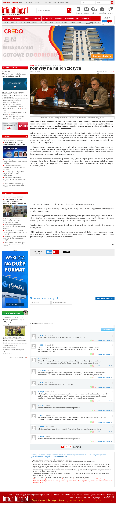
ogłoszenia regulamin (98, 495)
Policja (20, 22)
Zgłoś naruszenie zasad (103, 340)
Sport (27, 19)
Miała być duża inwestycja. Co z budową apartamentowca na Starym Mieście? (14, 244)
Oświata (12, 22)
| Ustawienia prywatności (110, 495)
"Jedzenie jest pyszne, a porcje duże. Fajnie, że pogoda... (13, 107)
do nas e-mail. (63, 457)
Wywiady (58, 19)
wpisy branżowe (77, 495)
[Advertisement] (42, 185)
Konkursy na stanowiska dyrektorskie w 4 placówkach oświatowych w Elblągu (12, 220)
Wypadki (85, 19)
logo (43, 495)
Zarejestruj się (63, 2)
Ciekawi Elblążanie (30, 22)
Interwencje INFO (72, 19)
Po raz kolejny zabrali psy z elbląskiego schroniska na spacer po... (13, 322)
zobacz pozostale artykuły (18, 357)
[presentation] (82, 326)
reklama (86, 495)
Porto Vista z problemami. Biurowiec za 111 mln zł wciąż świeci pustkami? (14, 226)
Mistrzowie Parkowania (58, 22)
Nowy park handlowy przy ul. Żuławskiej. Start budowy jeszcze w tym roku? (14, 167)
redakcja (49, 495)
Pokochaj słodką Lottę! (11, 345)
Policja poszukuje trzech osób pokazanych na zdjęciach (14, 143)
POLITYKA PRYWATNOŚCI (62, 495)
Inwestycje (17, 19)
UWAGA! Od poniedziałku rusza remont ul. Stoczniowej (14, 75)
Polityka (6, 19)
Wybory (36, 19)
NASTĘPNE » (77, 447)
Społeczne (47, 19)
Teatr (46, 22)
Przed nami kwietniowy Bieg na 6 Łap (13, 350)
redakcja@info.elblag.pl (17, 495)
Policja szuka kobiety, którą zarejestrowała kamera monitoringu (12, 102)
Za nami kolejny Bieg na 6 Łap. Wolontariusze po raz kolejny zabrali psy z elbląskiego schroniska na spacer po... (14, 339)
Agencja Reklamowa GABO (106, 498)
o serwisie (37, 495)
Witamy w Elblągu (75, 22)
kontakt (30, 495)
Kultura (5, 22)
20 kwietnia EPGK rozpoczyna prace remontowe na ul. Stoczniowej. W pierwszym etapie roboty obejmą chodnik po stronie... (14, 94)
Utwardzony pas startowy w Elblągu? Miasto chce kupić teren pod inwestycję (15, 161)
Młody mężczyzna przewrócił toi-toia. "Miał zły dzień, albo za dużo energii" (14, 238)
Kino (40, 22)
